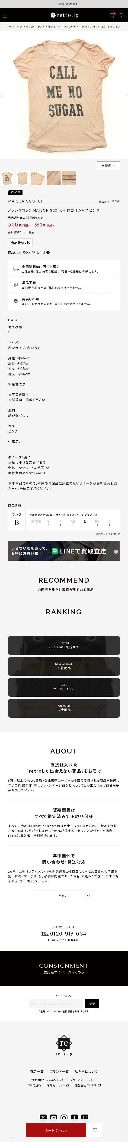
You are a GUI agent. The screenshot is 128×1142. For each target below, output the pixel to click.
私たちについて (86, 1071)
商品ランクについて (109, 534)
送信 (92, 1003)
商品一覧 (37, 1071)
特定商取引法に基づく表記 (48, 1079)
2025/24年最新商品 (64, 645)
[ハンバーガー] (5, 15)
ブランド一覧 (59, 1071)
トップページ (15, 26)
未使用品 (64, 708)
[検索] (122, 15)
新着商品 (64, 666)
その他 (51, 26)
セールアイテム (64, 687)
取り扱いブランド (35, 26)
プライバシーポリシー (83, 1079)
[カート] (111, 15)
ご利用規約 (34, 1085)
